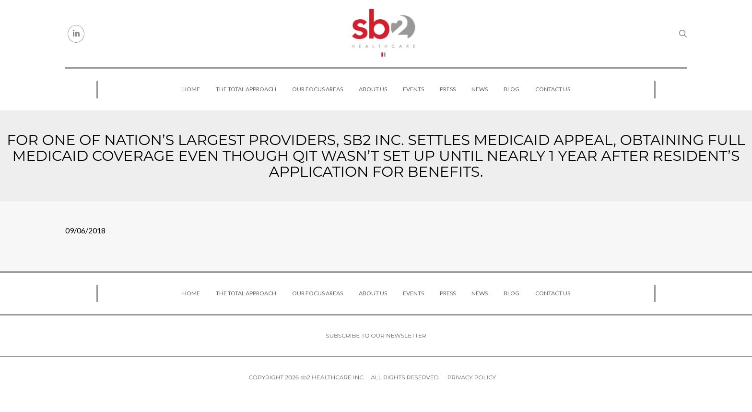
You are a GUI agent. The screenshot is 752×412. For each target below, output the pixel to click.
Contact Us (552, 89)
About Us (373, 89)
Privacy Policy (471, 377)
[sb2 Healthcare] (383, 33)
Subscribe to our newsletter (376, 335)
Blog (511, 89)
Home (191, 89)
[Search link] (683, 33)
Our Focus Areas (317, 89)
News (479, 89)
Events (413, 89)
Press (448, 89)
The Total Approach (246, 89)
